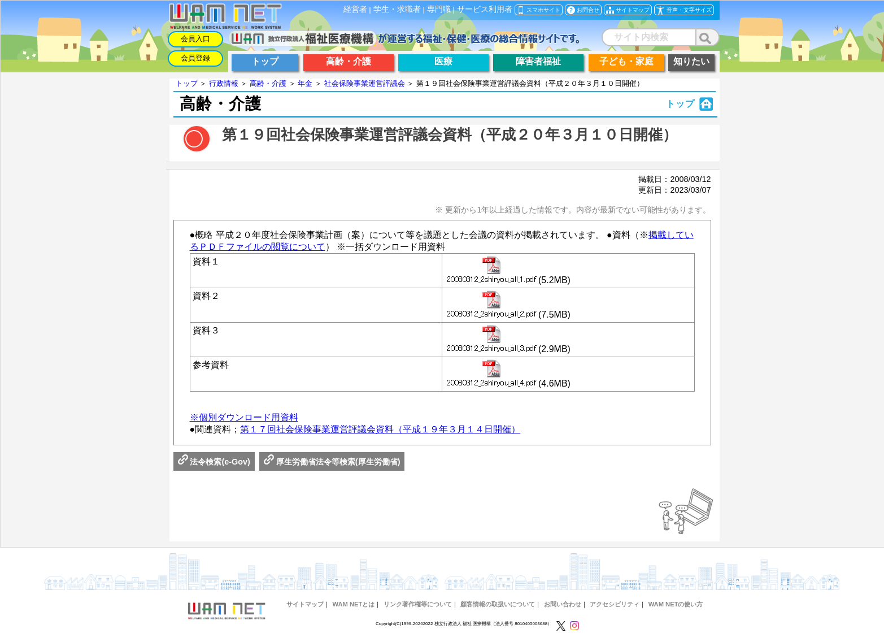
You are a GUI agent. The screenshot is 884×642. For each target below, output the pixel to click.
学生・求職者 (397, 9)
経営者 (355, 9)
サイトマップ (305, 604)
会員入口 (195, 38)
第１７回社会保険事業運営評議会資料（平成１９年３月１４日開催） (380, 429)
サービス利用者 (484, 9)
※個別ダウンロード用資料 (244, 417)
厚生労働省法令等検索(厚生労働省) (332, 461)
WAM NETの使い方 (675, 604)
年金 (305, 83)
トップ (187, 83)
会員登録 (195, 58)
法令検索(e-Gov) (214, 461)
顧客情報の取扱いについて (497, 604)
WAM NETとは (354, 604)
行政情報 (223, 83)
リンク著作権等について (418, 604)
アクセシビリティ (614, 604)
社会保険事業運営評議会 (364, 83)
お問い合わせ (562, 604)
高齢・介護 (268, 83)
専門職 (439, 9)
